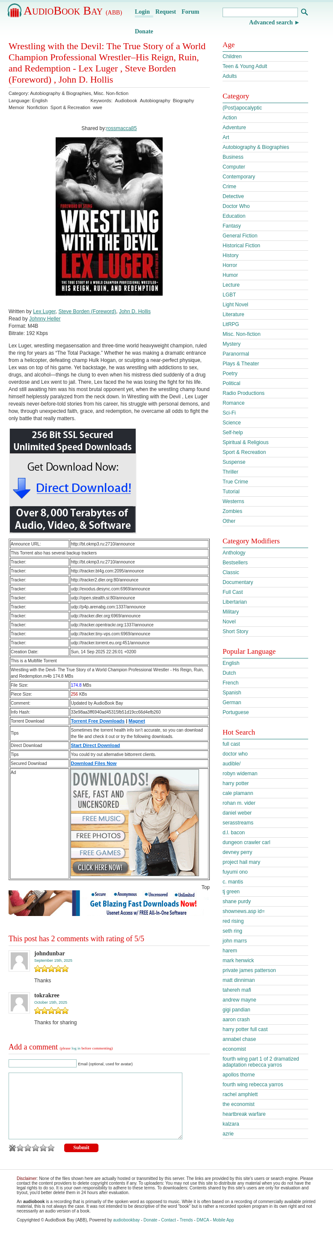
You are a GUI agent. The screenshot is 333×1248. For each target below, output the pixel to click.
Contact (168, 1232)
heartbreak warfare (244, 1114)
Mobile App (223, 1232)
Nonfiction (37, 107)
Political (231, 383)
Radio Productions (244, 393)
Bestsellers (235, 563)
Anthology (234, 553)
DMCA (202, 1232)
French (230, 683)
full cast (231, 744)
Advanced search (271, 22)
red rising (233, 921)
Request (165, 12)
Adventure (234, 127)
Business (233, 157)
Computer (234, 167)
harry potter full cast (245, 1029)
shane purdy (237, 901)
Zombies (232, 511)
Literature (233, 314)
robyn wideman (240, 774)
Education (234, 216)
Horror (230, 265)
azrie (228, 1134)
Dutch (229, 673)
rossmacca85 (121, 128)
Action (230, 118)
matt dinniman (239, 980)
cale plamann (238, 793)
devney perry (237, 852)
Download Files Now (93, 763)
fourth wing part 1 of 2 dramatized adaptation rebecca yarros (261, 1062)
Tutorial (231, 492)
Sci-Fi (229, 413)
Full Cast (233, 592)
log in (75, 1048)
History (230, 255)
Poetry (230, 373)
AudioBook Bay (73, 10)
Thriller (230, 472)
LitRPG (231, 324)
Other (229, 521)
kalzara (231, 1124)
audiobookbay (126, 1232)
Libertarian (235, 602)
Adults (230, 76)
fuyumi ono (235, 872)
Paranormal (236, 354)
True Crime (235, 482)
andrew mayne (239, 1000)
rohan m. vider (239, 803)
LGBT (229, 295)
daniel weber (237, 813)
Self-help (233, 433)
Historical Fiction (241, 246)
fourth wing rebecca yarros (253, 1085)
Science (232, 423)
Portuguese (236, 712)
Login (142, 12)
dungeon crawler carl (246, 842)
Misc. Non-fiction (111, 93)
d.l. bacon (234, 833)
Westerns (233, 501)
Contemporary (239, 177)
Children (232, 56)
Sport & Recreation (70, 107)
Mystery (232, 344)
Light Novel (235, 305)
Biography (183, 100)
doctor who (235, 754)
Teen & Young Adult (245, 66)
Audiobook (126, 100)
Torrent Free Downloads (98, 720)
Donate (144, 31)
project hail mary (241, 862)
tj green (231, 892)
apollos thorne (239, 1075)
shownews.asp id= (244, 911)
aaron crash (236, 1020)
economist (234, 1049)
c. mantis (233, 882)
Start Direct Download (95, 745)
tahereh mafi (237, 990)
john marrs (235, 941)
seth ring (232, 931)
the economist (239, 1104)
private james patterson (249, 970)
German (232, 703)
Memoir (16, 107)
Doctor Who (236, 206)
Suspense (234, 462)
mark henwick (238, 960)
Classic (231, 572)
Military (231, 612)
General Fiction (240, 236)
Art (226, 137)
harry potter (236, 783)
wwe (97, 107)
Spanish (232, 693)
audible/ (232, 764)
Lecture (231, 285)
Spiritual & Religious (245, 442)
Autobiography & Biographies (60, 93)
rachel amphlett (240, 1094)
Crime (229, 187)
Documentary (238, 582)
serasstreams (238, 823)
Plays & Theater (241, 364)
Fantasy (232, 226)
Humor (230, 275)
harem (230, 951)
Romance (233, 403)
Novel (229, 622)
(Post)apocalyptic (242, 108)
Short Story (235, 631)
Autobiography (155, 100)
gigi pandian (236, 1010)
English (231, 663)
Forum (190, 12)
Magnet (136, 720)
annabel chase (239, 1039)
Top (206, 887)
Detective (233, 196)
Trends (186, 1232)
